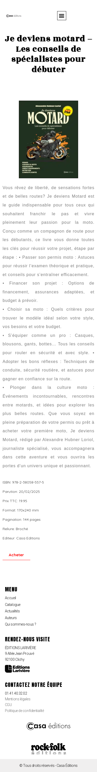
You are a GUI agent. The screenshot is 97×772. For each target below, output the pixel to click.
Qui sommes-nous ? (20, 624)
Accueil (10, 598)
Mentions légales (18, 699)
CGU (8, 705)
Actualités (12, 611)
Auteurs (11, 618)
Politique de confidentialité (24, 711)
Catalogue (12, 605)
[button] (61, 15)
